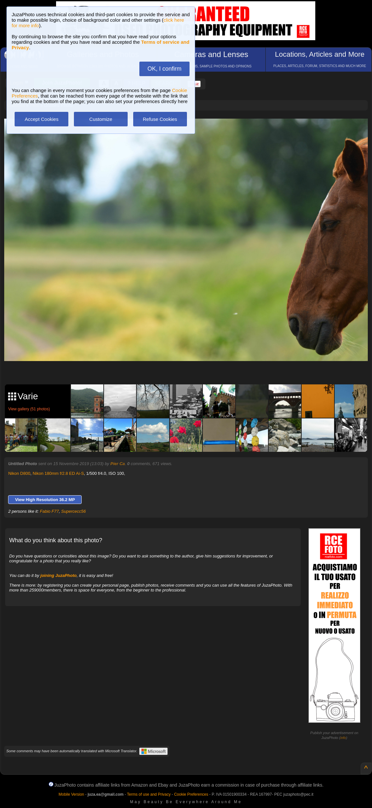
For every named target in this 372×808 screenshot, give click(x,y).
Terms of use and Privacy (149, 794)
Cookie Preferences (191, 794)
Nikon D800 (19, 473)
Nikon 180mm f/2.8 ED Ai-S (58, 473)
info (343, 738)
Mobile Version (71, 794)
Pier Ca (117, 463)
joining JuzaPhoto (59, 575)
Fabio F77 (49, 511)
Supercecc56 (73, 511)
